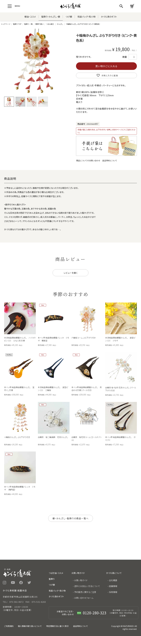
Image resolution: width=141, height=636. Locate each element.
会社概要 (113, 580)
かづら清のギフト (109, 16)
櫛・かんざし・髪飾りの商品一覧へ (70, 518)
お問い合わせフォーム (83, 597)
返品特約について (109, 160)
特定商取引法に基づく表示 (57, 626)
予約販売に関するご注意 (85, 592)
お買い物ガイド (81, 580)
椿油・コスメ (30, 16)
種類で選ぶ (39, 24)
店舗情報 (113, 586)
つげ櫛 (69, 16)
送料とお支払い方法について (87, 586)
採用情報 (113, 592)
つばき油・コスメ (56, 573)
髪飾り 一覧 (28, 24)
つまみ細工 (50, 24)
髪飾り (52, 578)
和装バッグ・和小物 (86, 16)
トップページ (5, 24)
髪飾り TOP (17, 24)
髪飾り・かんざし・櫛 (50, 16)
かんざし (60, 24)
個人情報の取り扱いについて (30, 626)
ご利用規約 (8, 626)
